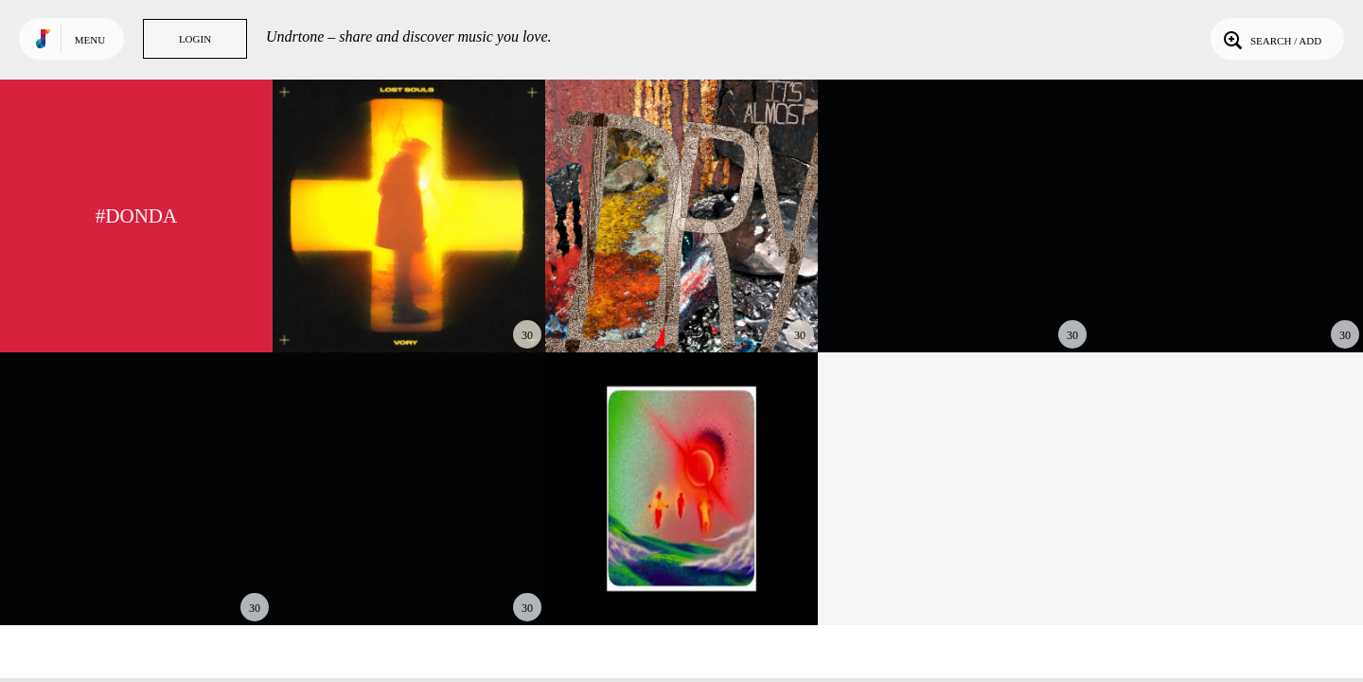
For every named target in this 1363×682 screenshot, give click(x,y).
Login (195, 39)
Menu (90, 39)
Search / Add (1270, 38)
